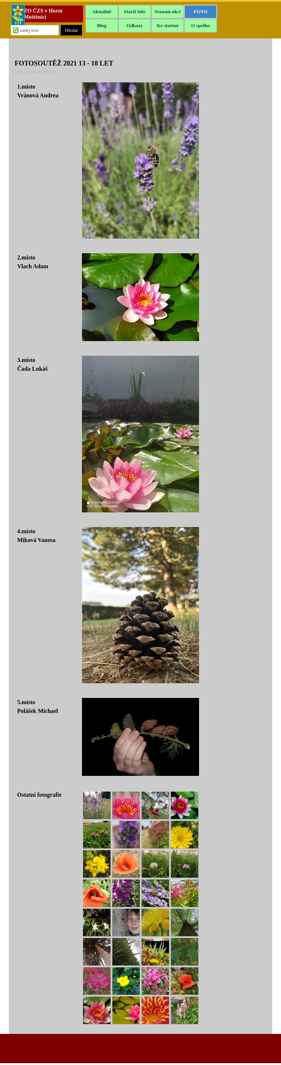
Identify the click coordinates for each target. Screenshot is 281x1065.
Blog (101, 25)
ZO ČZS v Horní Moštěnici (44, 14)
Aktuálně (102, 11)
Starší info (135, 11)
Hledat (71, 30)
